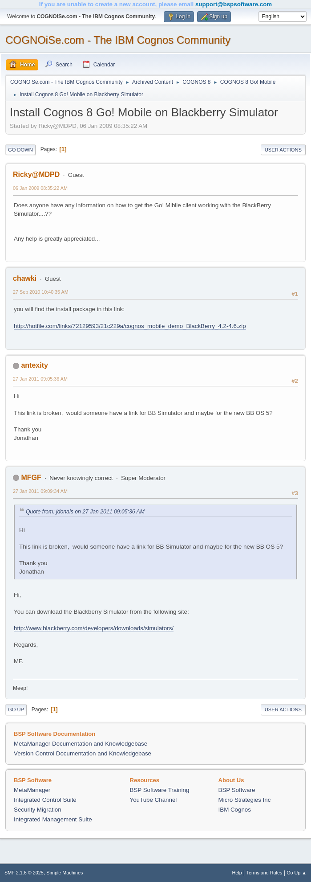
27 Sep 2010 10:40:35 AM (41, 292)
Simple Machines (64, 872)
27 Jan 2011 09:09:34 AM (40, 491)
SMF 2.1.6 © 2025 (24, 872)
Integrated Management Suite (53, 819)
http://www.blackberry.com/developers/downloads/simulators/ (94, 628)
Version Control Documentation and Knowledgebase (82, 753)
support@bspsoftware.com (233, 4)
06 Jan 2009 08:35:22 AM (40, 188)
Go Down (20, 149)
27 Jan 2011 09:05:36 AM (40, 379)
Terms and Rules (264, 872)
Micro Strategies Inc (244, 799)
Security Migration (37, 809)
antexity (34, 365)
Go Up (16, 709)
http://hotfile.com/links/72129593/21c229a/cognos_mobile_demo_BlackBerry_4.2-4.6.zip (130, 326)
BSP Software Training (160, 790)
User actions (283, 149)
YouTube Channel (153, 799)
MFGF (31, 477)
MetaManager (32, 790)
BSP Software (236, 790)
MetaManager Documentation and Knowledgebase (80, 743)
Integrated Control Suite (45, 799)
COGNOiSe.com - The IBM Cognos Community (117, 40)
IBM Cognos (234, 809)
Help (237, 872)
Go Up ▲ (297, 872)
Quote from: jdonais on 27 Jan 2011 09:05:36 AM (85, 512)
